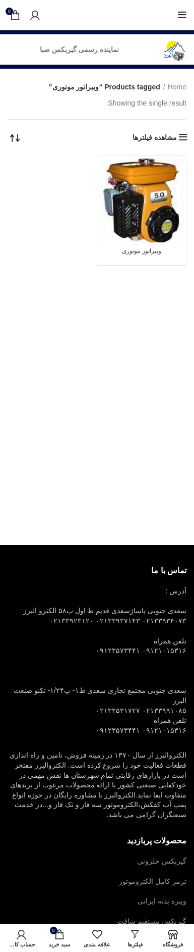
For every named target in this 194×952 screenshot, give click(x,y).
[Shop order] (15, 137)
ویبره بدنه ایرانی (162, 901)
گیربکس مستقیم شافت (151, 921)
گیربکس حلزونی (161, 861)
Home (177, 87)
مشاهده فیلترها (155, 137)
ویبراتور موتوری (141, 251)
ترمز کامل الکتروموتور (152, 881)
